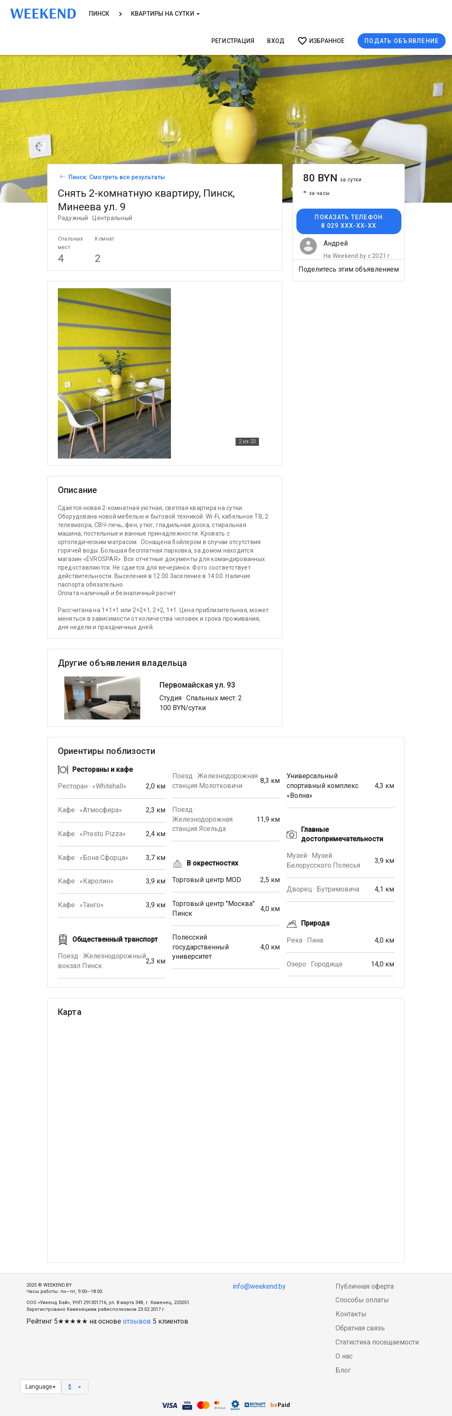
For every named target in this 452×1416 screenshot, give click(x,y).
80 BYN (332, 178)
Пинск (99, 13)
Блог (343, 1370)
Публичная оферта (364, 1286)
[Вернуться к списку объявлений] (61, 177)
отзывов (137, 1321)
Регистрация (233, 40)
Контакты (351, 1314)
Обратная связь (360, 1328)
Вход (275, 40)
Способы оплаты (362, 1300)
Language (41, 1386)
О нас (344, 1356)
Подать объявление (401, 40)
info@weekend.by (259, 1286)
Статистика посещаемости (377, 1342)
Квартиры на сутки (165, 13)
